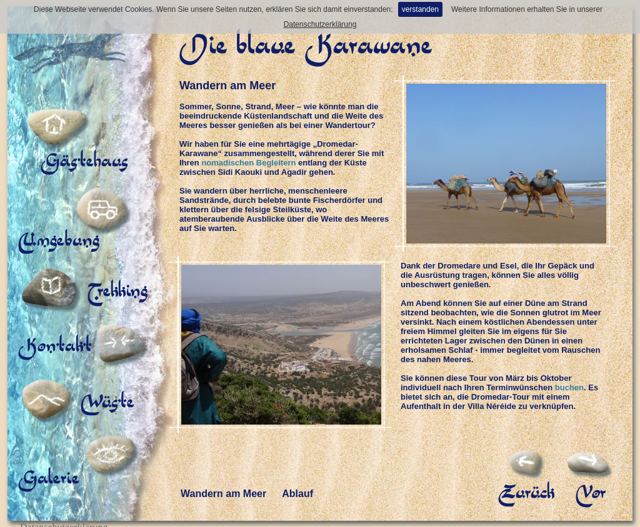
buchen (569, 387)
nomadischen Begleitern (248, 162)
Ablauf (297, 483)
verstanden (420, 9)
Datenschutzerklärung (320, 24)
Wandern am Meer (223, 483)
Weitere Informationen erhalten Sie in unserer (526, 9)
